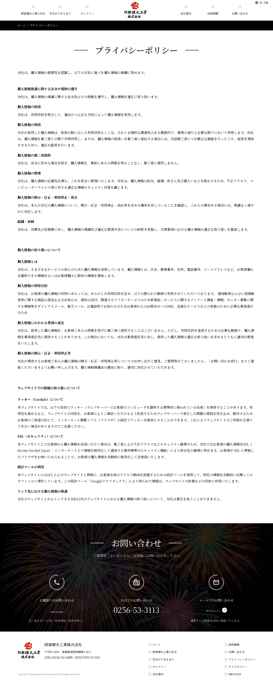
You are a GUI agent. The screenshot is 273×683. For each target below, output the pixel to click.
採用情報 (212, 13)
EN (266, 2)
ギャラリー (87, 13)
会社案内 (185, 13)
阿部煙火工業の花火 (33, 13)
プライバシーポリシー (242, 659)
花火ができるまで (60, 13)
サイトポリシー (237, 666)
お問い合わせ (240, 13)
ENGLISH (234, 674)
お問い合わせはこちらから (216, 610)
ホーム (157, 644)
